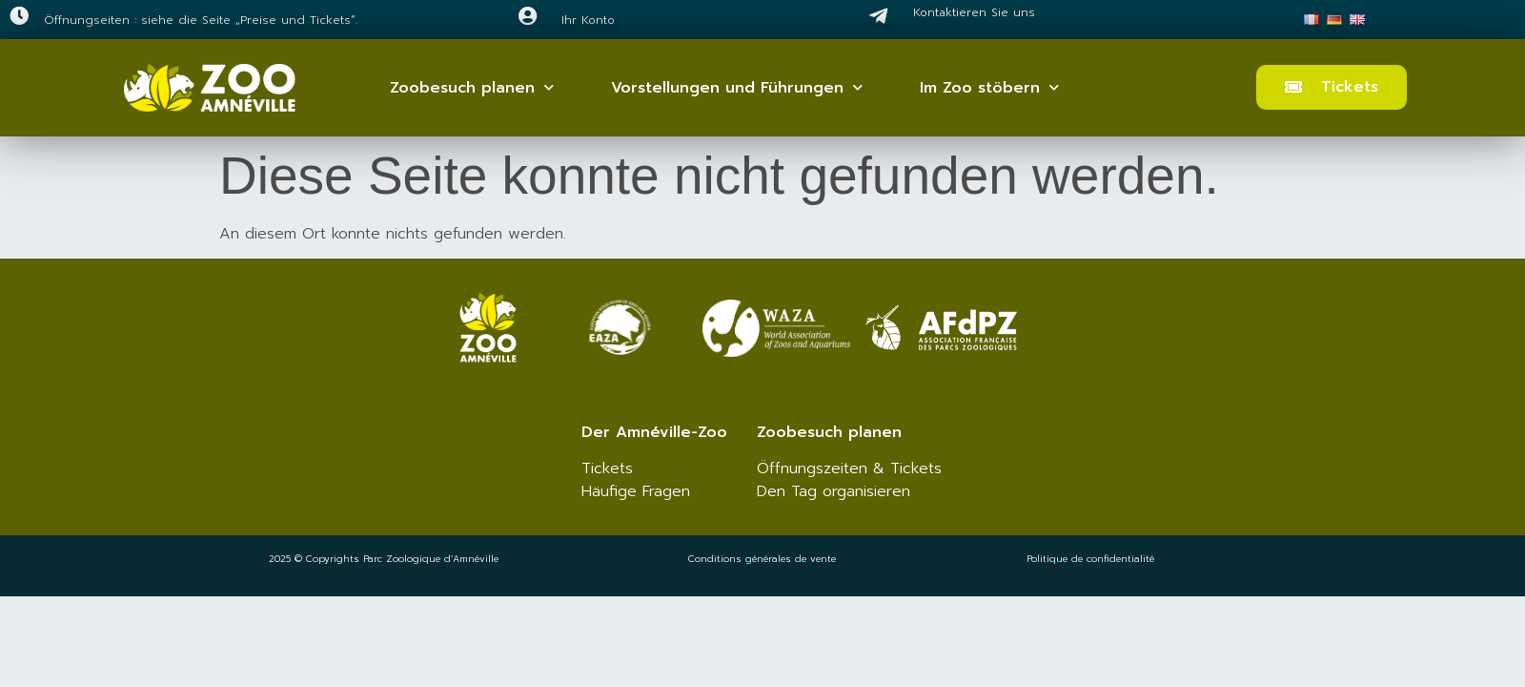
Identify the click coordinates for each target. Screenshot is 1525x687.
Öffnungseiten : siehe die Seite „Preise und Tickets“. (200, 20)
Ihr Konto (588, 20)
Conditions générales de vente (762, 559)
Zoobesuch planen (472, 87)
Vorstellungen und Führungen (737, 87)
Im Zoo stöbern (989, 87)
